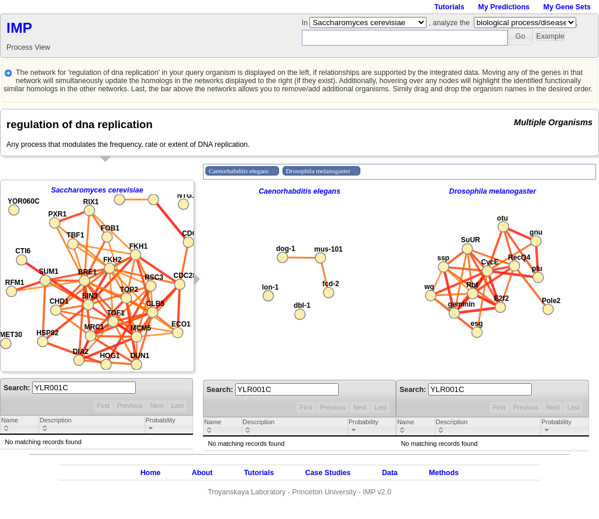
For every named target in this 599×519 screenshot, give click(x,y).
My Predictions (503, 7)
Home (150, 473)
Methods (444, 473)
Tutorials (449, 7)
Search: (70, 388)
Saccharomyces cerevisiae (97, 190)
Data (390, 473)
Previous (129, 405)
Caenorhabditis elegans (299, 191)
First (103, 405)
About (202, 473)
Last (177, 405)
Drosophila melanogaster (492, 191)
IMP (19, 28)
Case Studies (328, 473)
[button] (520, 36)
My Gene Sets (567, 7)
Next (157, 405)
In (306, 23)
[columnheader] (20, 425)
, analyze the (449, 23)
